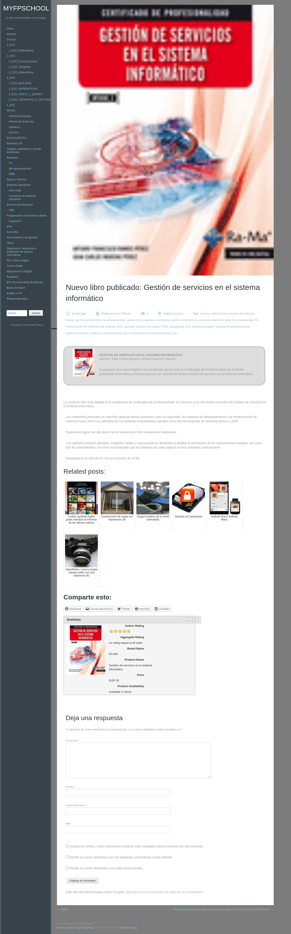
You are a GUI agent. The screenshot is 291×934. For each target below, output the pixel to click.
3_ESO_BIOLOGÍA (20, 83)
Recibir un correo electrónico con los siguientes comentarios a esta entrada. (121, 857)
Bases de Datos (16, 287)
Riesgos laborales (17, 298)
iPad (9, 226)
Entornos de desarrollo (20, 204)
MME (12, 174)
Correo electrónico (76, 805)
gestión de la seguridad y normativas (148, 320)
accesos (205, 313)
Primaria (11, 39)
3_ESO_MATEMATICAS (23, 88)
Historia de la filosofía (21, 121)
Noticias (11, 34)
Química (14, 132)
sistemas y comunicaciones (106, 333)
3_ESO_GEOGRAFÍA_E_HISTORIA (30, 99)
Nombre (71, 787)
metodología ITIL (249, 320)
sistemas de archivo (77, 333)
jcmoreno (177, 313)
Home (10, 28)
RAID (165, 326)
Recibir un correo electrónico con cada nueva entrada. (106, 868)
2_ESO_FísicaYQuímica (23, 61)
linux (235, 320)
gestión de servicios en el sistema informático (197, 320)
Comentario (73, 740)
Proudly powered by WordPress (75, 927)
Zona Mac (12, 232)
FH (10, 163)
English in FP (14, 293)
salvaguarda (176, 326)
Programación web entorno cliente (26, 215)
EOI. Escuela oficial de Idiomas (25, 282)
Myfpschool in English (19, 271)
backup (70, 320)
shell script (15, 190)
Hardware (12, 157)
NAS (119, 326)
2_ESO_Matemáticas (21, 72)
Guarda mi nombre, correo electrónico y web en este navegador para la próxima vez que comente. (136, 846)
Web (68, 823)
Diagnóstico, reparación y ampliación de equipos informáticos (21, 252)
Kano (62, 909)
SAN (188, 326)
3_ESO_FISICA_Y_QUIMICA (26, 94)
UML (11, 210)
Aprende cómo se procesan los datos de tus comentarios (164, 892)
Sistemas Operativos (19, 185)
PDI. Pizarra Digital (18, 260)
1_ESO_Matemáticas (21, 50)
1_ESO (11, 45)
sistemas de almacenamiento (233, 326)
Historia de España (20, 116)
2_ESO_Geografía (19, 66)
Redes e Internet (16, 179)
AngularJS (15, 221)
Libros (10, 242)
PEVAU (11, 110)
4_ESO (11, 105)
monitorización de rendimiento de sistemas (90, 326)
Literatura (14, 127)
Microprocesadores (20, 168)
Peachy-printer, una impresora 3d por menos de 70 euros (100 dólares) (223, 909)
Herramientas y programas (22, 237)
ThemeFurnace (128, 927)
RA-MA (104, 458)
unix (175, 333)
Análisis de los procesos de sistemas (232, 313)
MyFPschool (26, 8)
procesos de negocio (148, 326)
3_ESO (11, 77)
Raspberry (13, 276)
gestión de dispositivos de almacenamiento (101, 320)
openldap (129, 326)
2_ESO (11, 56)
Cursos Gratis (15, 265)
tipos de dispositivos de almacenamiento (147, 333)
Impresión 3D (14, 143)
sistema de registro (203, 326)
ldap (228, 320)
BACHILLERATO (16, 138)
